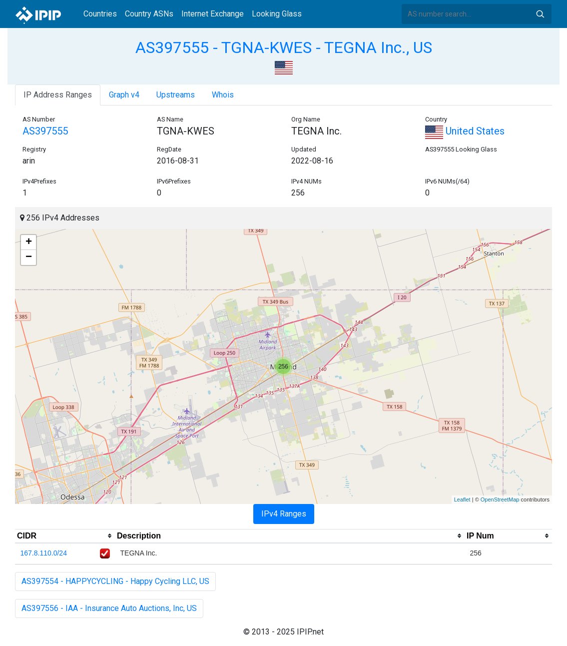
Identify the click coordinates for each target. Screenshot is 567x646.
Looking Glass (277, 13)
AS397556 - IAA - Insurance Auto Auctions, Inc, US (109, 608)
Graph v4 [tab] (124, 95)
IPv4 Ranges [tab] (283, 513)
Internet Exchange (212, 13)
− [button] (28, 257)
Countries (100, 13)
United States (465, 131)
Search (540, 14)
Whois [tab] (223, 95)
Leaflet (462, 499)
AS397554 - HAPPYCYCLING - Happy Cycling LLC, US (115, 581)
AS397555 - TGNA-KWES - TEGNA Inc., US (283, 47)
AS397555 (45, 131)
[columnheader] (65, 536)
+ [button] (28, 242)
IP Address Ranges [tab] (57, 95)
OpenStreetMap (500, 499)
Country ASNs (149, 13)
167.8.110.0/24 (43, 553)
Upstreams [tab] (175, 95)
